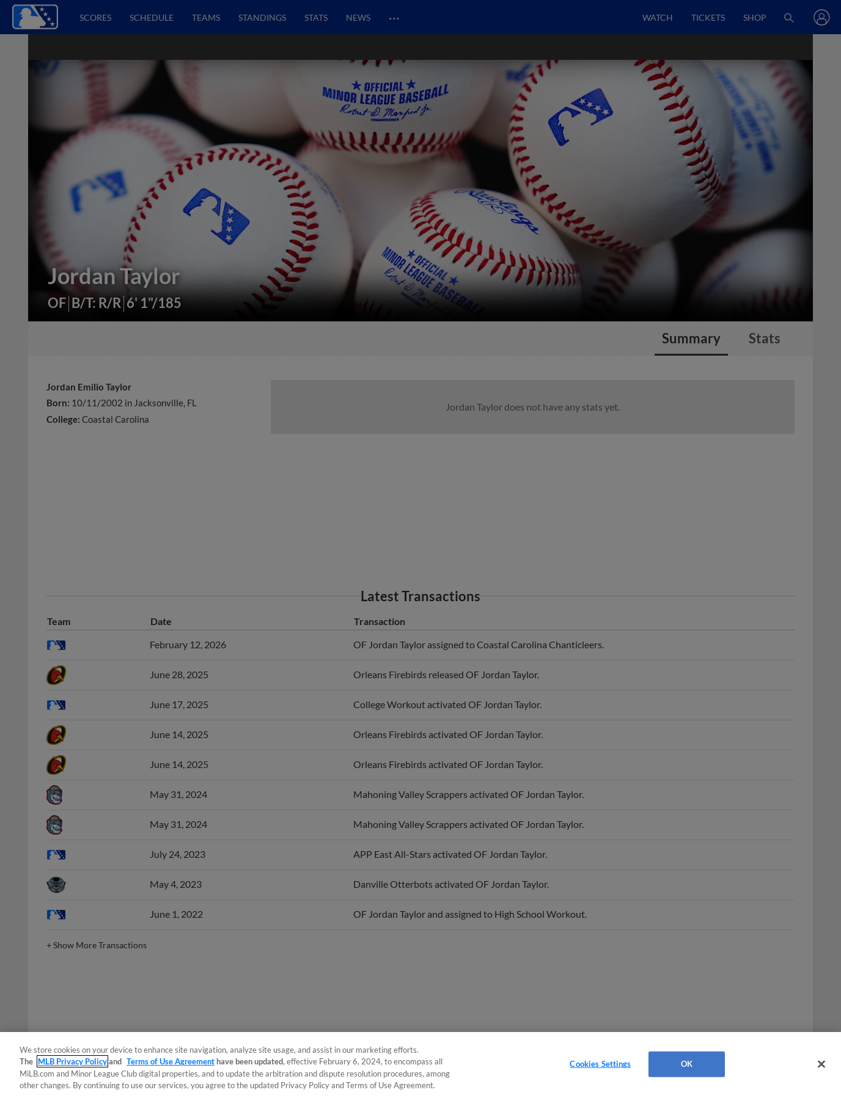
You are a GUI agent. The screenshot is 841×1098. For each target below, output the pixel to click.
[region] (420, 1065)
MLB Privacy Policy (72, 1061)
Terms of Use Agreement (171, 1061)
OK (686, 1064)
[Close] (821, 1063)
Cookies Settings (600, 1064)
